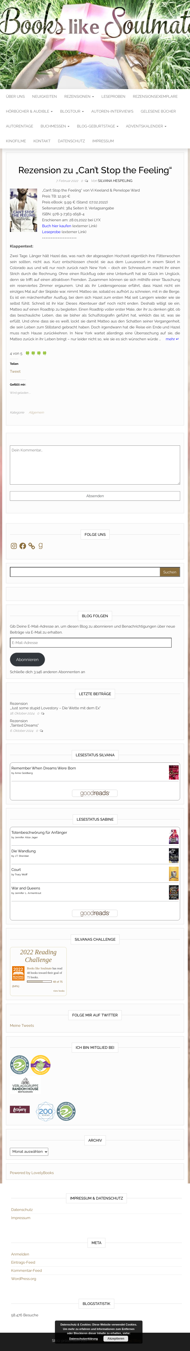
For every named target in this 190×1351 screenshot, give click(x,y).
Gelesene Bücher (158, 111)
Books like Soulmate (39, 968)
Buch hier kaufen (56, 226)
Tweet (15, 371)
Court (16, 869)
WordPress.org (23, 1279)
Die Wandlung (23, 851)
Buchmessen (55, 126)
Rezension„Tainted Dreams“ (24, 723)
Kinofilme (16, 141)
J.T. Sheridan (22, 856)
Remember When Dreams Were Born (43, 768)
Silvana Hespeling (115, 181)
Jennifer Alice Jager (26, 837)
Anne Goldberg (24, 773)
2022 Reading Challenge (38, 955)
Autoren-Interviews (112, 111)
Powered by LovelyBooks (32, 1173)
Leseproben (113, 96)
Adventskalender (146, 126)
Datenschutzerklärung (83, 1338)
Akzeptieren (115, 1338)
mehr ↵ (172, 339)
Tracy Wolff (21, 874)
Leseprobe (51, 232)
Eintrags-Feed (23, 1262)
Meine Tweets (22, 1025)
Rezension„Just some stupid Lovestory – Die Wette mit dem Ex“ (55, 705)
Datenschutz (71, 141)
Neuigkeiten (44, 96)
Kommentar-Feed (26, 1270)
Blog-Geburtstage (98, 126)
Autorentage (19, 126)
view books (59, 990)
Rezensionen (79, 96)
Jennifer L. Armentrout (28, 893)
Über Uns (15, 96)
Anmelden (20, 1254)
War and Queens (25, 888)
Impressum (103, 141)
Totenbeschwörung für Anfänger (39, 832)
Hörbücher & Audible (29, 111)
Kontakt (41, 141)
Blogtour (72, 111)
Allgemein (36, 412)
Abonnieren (27, 659)
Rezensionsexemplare (155, 96)
